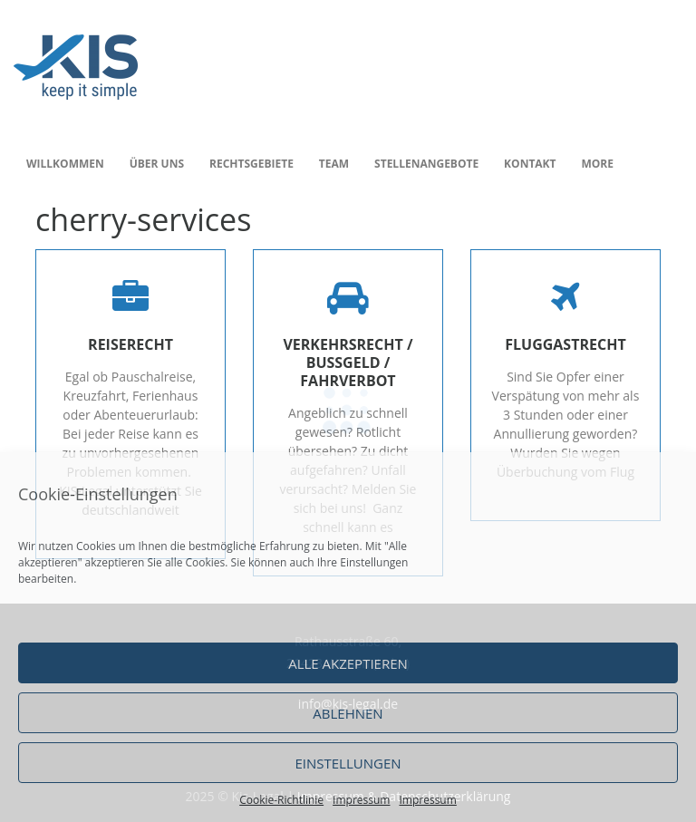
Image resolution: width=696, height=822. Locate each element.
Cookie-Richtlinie (281, 799)
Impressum (361, 799)
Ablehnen (347, 713)
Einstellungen (348, 763)
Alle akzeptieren (348, 663)
